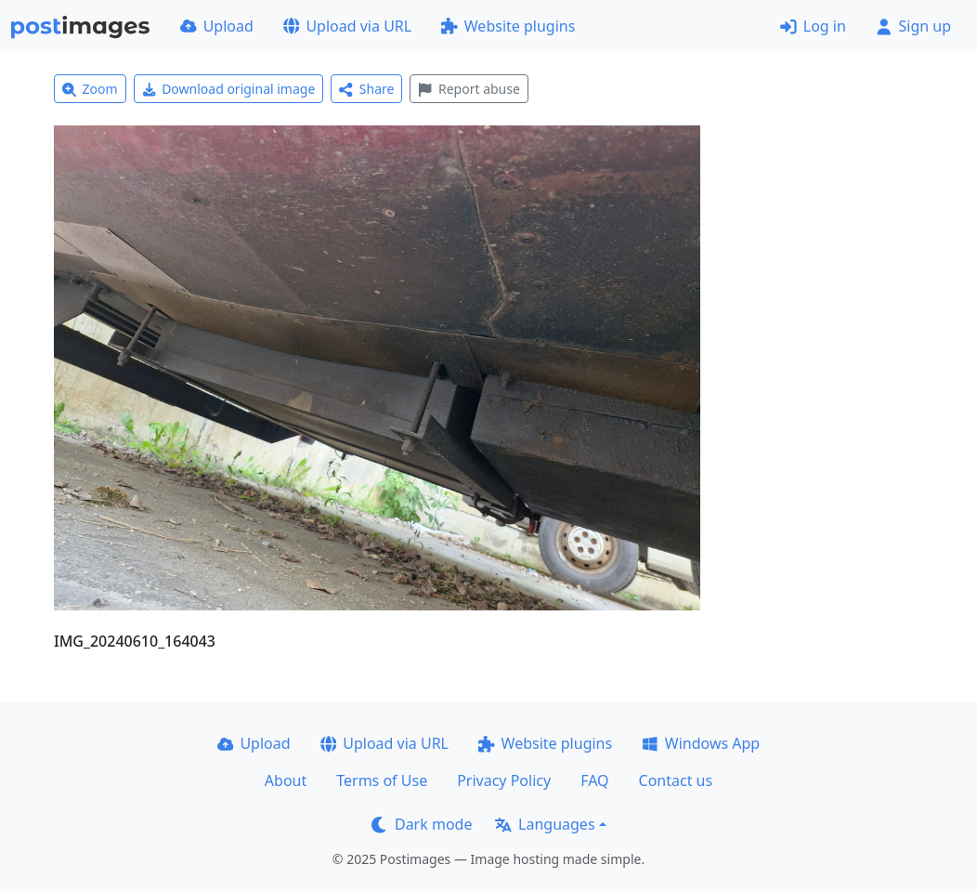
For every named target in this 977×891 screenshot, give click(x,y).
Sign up (913, 26)
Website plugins (508, 26)
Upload (217, 26)
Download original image (229, 89)
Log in (813, 26)
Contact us (676, 780)
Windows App (701, 743)
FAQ (594, 780)
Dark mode (421, 824)
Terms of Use (381, 780)
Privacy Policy (504, 780)
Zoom (90, 89)
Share (366, 89)
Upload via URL (347, 26)
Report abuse (468, 89)
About (285, 780)
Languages (544, 824)
